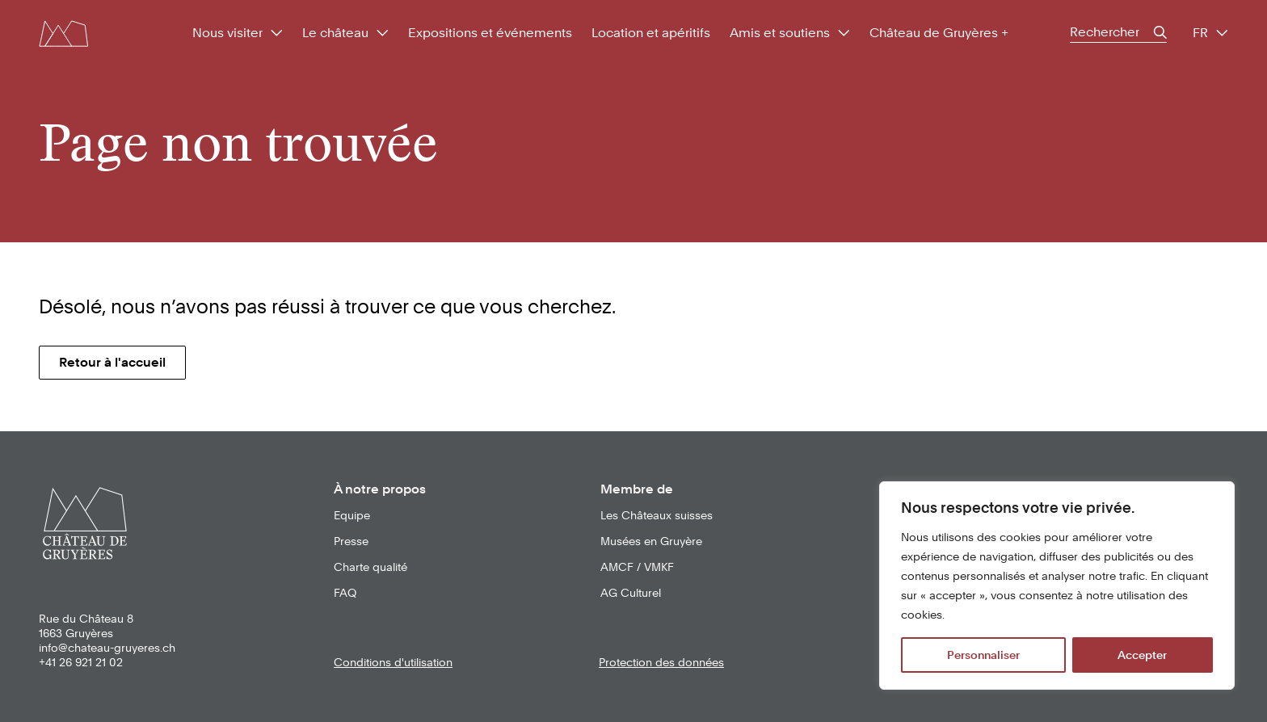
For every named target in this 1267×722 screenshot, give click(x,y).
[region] (1057, 585)
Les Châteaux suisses (656, 515)
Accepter (1142, 655)
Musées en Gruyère (651, 541)
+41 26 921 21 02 (81, 662)
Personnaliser (983, 655)
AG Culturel (630, 592)
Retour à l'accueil (112, 362)
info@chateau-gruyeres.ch (107, 647)
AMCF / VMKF (637, 566)
